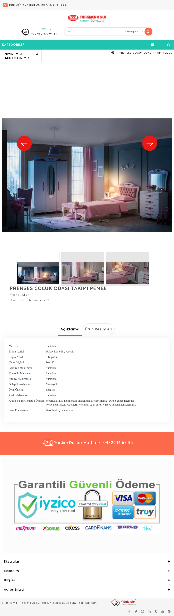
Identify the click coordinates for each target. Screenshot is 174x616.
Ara (148, 32)
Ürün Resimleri (98, 329)
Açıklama (70, 329)
